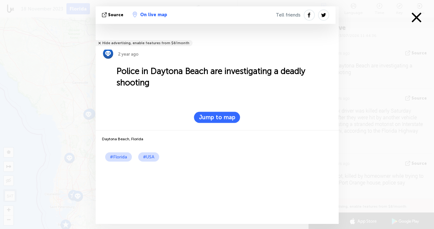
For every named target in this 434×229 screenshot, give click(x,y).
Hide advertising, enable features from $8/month (145, 43)
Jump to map (217, 117)
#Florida (118, 157)
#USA (148, 157)
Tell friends (288, 15)
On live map (150, 14)
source (113, 14)
